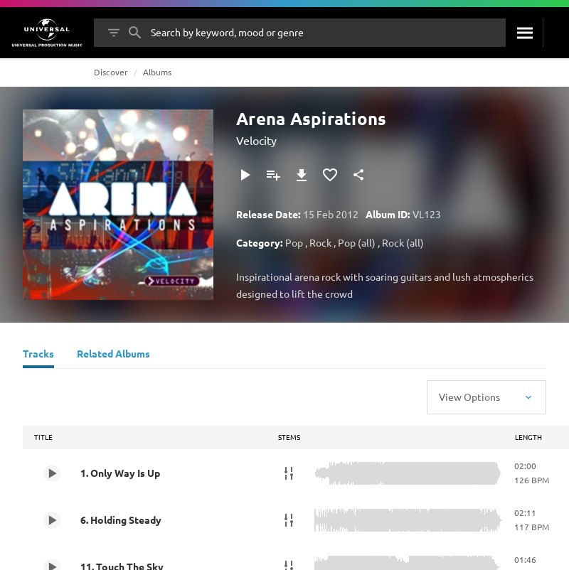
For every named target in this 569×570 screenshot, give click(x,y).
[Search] (524, 32)
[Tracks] (38, 355)
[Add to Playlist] (273, 174)
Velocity (256, 140)
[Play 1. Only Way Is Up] (52, 473)
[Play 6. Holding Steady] (52, 520)
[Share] (358, 174)
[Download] (301, 174)
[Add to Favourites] (330, 174)
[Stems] (288, 473)
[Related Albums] (113, 355)
